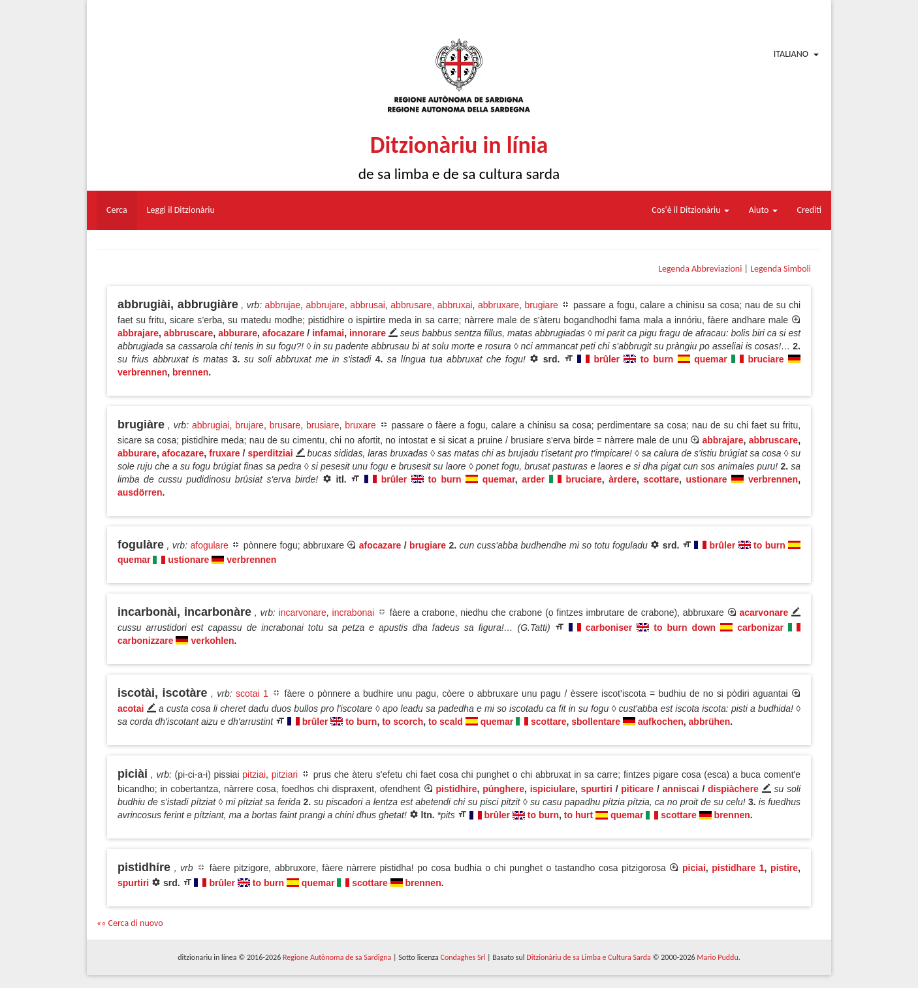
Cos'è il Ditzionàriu (690, 209)
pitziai (254, 774)
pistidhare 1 (738, 868)
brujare (249, 425)
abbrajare (138, 333)
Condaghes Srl (462, 957)
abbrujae (283, 305)
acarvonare (763, 612)
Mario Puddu (717, 957)
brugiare (541, 305)
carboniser (609, 627)
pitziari (285, 774)
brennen (190, 372)
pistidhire (456, 789)
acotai (131, 708)
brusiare (323, 425)
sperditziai (270, 453)
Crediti (809, 209)
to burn (657, 359)
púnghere (503, 789)
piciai (694, 868)
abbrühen (710, 721)
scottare (661, 479)
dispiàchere (733, 789)
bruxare (360, 425)
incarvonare (302, 612)
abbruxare (498, 305)
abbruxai (455, 305)
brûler (607, 359)
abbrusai (367, 305)
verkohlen (212, 640)
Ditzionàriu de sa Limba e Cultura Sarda (588, 957)
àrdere (623, 479)
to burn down (685, 627)
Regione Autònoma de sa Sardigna (337, 957)
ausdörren (140, 492)
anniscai (681, 789)
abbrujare (325, 305)
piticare (637, 789)
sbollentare (595, 721)
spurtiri (596, 789)
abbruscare (188, 333)
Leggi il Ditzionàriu (181, 209)
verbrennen (142, 372)
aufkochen (661, 721)
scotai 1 (252, 693)
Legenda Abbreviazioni (700, 268)
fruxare (224, 453)
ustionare (706, 479)
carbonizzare (146, 640)
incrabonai (353, 612)
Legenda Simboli (780, 268)
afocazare (283, 333)
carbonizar (760, 627)
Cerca (116, 209)
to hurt (578, 815)
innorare (367, 333)
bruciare (765, 359)
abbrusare (411, 305)
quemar (710, 359)
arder (533, 479)
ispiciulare (552, 789)
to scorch (402, 721)
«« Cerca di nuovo (130, 923)
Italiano (791, 53)
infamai (328, 333)
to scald (445, 721)
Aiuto (763, 209)
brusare (285, 425)
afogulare (209, 545)
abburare (237, 333)
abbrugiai (211, 425)
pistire (784, 868)
